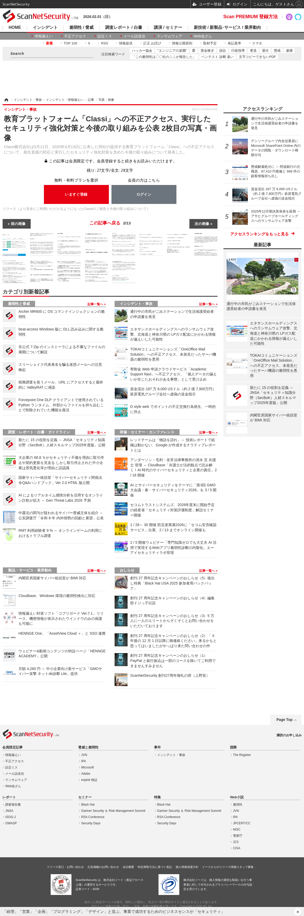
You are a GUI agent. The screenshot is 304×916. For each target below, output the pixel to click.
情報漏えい (44, 36)
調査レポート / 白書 (123, 27)
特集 (157, 797)
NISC (237, 829)
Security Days (91, 823)
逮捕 (289, 50)
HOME (15, 27)
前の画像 (18, 224)
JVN (84, 755)
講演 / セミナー (168, 27)
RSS (104, 43)
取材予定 (210, 43)
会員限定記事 (12, 747)
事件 (157, 747)
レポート (9, 797)
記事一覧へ (96, 304)
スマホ (257, 43)
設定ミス (104, 36)
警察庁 (237, 836)
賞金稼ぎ (207, 50)
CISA (236, 848)
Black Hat (88, 804)
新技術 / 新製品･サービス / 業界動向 (227, 27)
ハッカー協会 (142, 50)
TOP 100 (70, 43)
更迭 (253, 50)
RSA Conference (92, 817)
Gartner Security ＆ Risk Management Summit (113, 811)
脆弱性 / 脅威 (81, 27)
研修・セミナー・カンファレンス (147, 432)
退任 (265, 50)
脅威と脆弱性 (88, 747)
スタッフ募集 (245, 866)
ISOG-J (10, 817)
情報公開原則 (182, 43)
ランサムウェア (169, 36)
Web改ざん (203, 36)
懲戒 (277, 50)
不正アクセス (75, 36)
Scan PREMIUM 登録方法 (250, 16)
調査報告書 (13, 804)
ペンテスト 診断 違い (217, 57)
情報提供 (126, 43)
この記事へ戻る (110, 223)
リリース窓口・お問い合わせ (65, 866)
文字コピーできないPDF (257, 57)
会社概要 (128, 866)
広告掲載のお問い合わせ (103, 866)
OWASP (11, 823)
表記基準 (234, 43)
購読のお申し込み (289, 735)
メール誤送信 (134, 36)
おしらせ (127, 570)
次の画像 (202, 224)
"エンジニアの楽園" (172, 50)
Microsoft (87, 767)
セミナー (85, 797)
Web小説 (236, 797)
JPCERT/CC (241, 823)
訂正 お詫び (152, 43)
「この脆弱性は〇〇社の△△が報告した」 (164, 57)
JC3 (236, 842)
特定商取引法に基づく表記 (155, 866)
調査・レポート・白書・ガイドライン (39, 432)
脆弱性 (237, 804)
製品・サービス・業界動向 (30, 570)
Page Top (284, 720)
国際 (233, 747)
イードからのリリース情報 (219, 866)
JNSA (9, 811)
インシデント (45, 27)
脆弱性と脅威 (19, 304)
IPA (83, 761)
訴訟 (222, 50)
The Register (242, 755)
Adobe (85, 773)
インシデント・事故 (136, 304)
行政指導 (238, 50)
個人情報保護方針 (187, 866)
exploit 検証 (89, 780)
